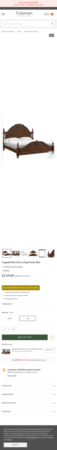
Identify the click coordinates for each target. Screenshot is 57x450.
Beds (19, 32)
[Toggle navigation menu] (3, 14)
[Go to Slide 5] (42, 253)
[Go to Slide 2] (15, 253)
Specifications (9, 403)
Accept (15, 445)
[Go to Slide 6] (51, 253)
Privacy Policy (31, 437)
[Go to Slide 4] (33, 253)
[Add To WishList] (52, 337)
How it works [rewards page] (11, 375)
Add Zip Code (7, 304)
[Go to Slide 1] (6, 253)
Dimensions (7, 394)
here (10, 439)
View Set (49, 350)
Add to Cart (25, 337)
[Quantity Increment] (13, 329)
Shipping (6, 411)
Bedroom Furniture (8, 32)
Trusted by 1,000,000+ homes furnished (23, 369)
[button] (45, 14)
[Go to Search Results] (52, 24)
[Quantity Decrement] (4, 329)
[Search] (28, 24)
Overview (7, 386)
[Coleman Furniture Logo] (24, 14)
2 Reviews (6, 270)
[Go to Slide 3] (24, 253)
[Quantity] (9, 329)
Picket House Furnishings (13, 267)
